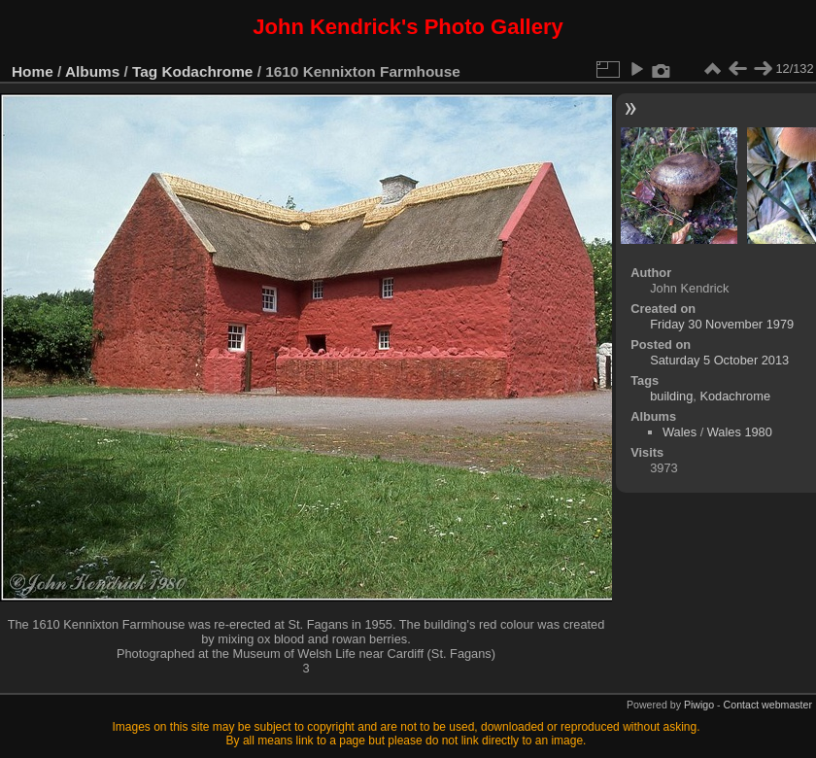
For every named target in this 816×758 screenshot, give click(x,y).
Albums (92, 71)
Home (32, 71)
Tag (144, 71)
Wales (680, 432)
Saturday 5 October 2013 (719, 360)
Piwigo (699, 704)
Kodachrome (208, 71)
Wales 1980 (739, 432)
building (671, 396)
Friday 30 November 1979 (722, 324)
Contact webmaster (768, 704)
